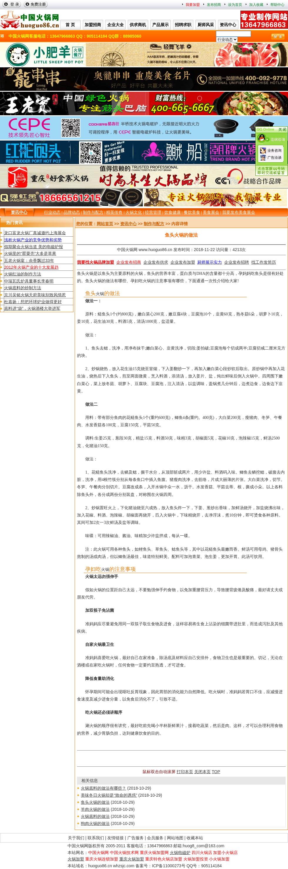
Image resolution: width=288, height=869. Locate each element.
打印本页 (185, 771)
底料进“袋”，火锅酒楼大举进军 (32, 308)
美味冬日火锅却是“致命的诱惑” (109, 795)
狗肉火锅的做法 (95, 823)
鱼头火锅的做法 (95, 802)
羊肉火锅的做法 (95, 809)
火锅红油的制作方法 (22, 274)
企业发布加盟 (182, 262)
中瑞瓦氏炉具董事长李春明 (28, 281)
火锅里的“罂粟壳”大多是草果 (30, 253)
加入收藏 (256, 5)
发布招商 (214, 5)
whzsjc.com (123, 865)
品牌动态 (71, 212)
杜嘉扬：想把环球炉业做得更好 (33, 301)
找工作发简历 (263, 262)
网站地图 (175, 837)
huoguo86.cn (100, 865)
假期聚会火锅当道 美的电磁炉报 (33, 246)
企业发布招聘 (236, 262)
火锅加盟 (76, 859)
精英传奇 (114, 212)
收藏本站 (195, 837)
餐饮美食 (192, 212)
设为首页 (235, 5)
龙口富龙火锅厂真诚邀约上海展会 (35, 232)
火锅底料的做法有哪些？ (103, 788)
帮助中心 (277, 5)
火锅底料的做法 (95, 816)
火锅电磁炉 (180, 852)
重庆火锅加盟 (131, 859)
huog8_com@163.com (203, 845)
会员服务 (155, 837)
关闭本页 (202, 771)
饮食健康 (172, 212)
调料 (89, 438)
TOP (216, 771)
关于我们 (76, 837)
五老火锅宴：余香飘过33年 (29, 260)
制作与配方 (93, 212)
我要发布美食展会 (238, 212)
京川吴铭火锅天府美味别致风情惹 (35, 295)
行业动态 (52, 212)
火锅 (89, 273)
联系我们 (96, 837)
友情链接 (115, 837)
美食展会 (211, 212)
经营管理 (153, 212)
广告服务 (135, 837)
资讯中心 (19, 212)
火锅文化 (133, 212)
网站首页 (105, 223)
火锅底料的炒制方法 (22, 287)
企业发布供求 (155, 262)
